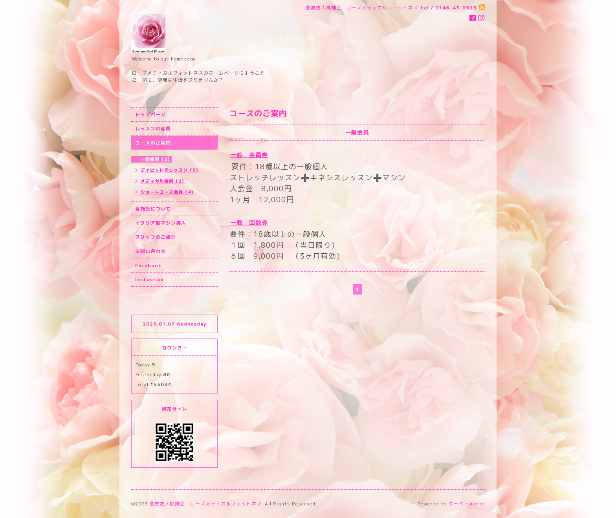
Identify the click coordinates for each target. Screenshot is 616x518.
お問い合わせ (150, 251)
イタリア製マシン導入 (160, 223)
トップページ (150, 114)
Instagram (149, 279)
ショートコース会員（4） (168, 192)
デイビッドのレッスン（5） (170, 170)
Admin (477, 503)
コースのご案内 (153, 142)
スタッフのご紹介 (155, 237)
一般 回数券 (249, 222)
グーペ (456, 503)
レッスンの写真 (153, 128)
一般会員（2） (156, 159)
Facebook (148, 265)
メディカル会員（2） (163, 181)
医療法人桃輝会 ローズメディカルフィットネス (205, 503)
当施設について (153, 208)
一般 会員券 (249, 155)
